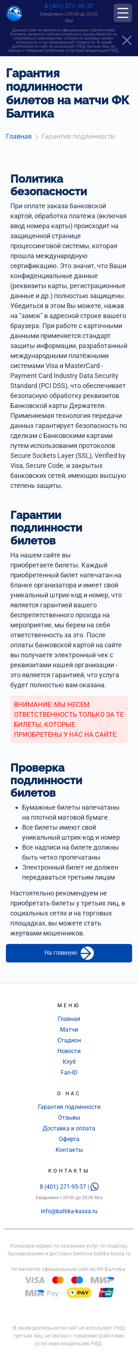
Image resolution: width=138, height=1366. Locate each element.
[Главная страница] (14, 13)
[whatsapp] (95, 1187)
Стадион (69, 1040)
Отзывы (69, 1117)
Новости (69, 1051)
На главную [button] (69, 953)
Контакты (69, 1149)
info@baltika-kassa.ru (69, 1211)
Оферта (69, 1139)
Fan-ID (69, 1072)
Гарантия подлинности (69, 1106)
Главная (69, 1018)
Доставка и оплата (69, 1128)
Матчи (69, 1029)
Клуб (69, 1061)
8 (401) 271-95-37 (69, 6)
